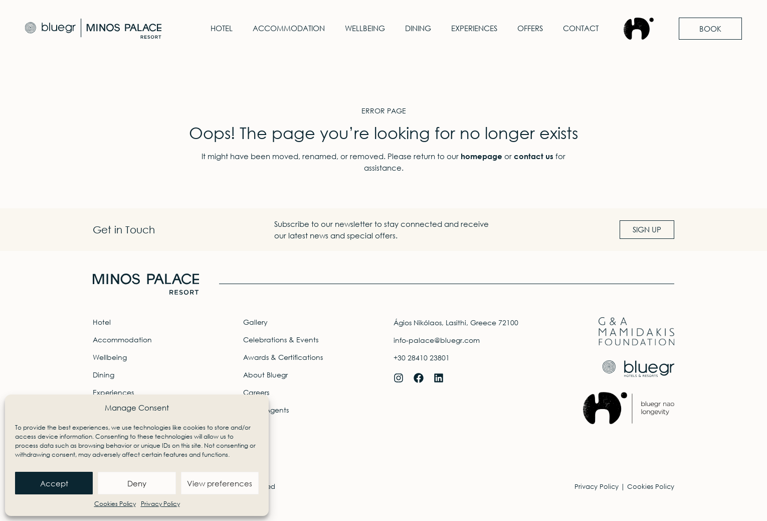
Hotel (222, 29)
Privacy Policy (160, 503)
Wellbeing (365, 29)
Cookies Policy (115, 503)
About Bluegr (265, 374)
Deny (136, 483)
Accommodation (289, 29)
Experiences (474, 29)
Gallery (255, 322)
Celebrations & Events (280, 339)
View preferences (219, 483)
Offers (530, 29)
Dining (418, 29)
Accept (54, 483)
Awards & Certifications (283, 357)
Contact (581, 29)
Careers (256, 392)
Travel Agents (266, 410)
